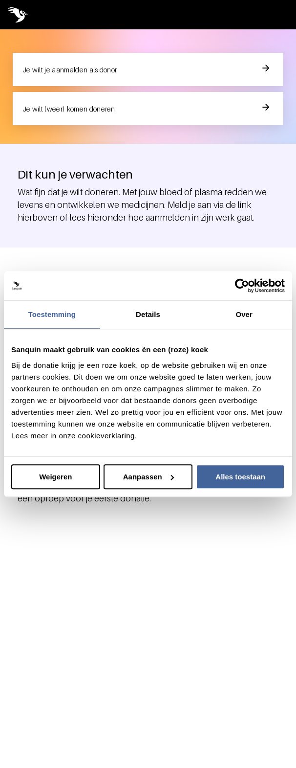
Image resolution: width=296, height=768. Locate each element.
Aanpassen (148, 477)
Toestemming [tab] (52, 314)
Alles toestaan (240, 477)
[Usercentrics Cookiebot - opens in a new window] (242, 285)
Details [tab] (148, 314)
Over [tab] (244, 314)
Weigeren (55, 477)
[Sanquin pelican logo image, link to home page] (22, 14)
